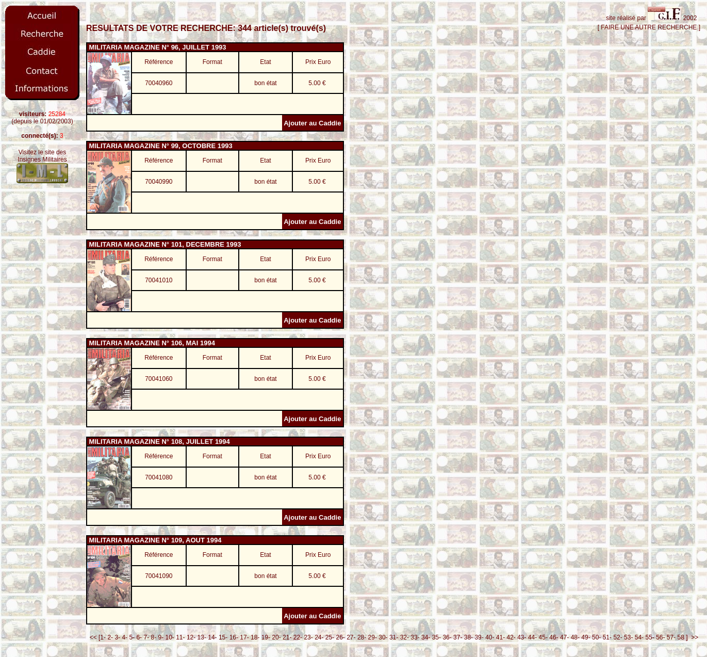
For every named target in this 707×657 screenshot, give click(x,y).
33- (414, 637)
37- (457, 637)
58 (681, 637)
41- (500, 637)
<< (91, 637)
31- (393, 637)
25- (329, 637)
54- (639, 637)
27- (351, 637)
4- (124, 637)
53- (628, 637)
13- (202, 637)
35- (436, 637)
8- (153, 637)
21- (287, 637)
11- (180, 637)
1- (103, 637)
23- (308, 637)
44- (532, 637)
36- (446, 637)
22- (297, 637)
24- (319, 637)
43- (521, 637)
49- (585, 637)
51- (607, 637)
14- (212, 637)
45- (543, 637)
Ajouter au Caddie (313, 123)
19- (265, 637)
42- (511, 637)
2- (110, 637)
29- (372, 637)
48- (575, 637)
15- (223, 637)
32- (404, 637)
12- (191, 637)
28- (361, 637)
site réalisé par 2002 (653, 18)
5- (132, 637)
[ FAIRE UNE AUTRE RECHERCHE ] (649, 27)
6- (139, 637)
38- (468, 637)
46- (553, 637)
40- (489, 637)
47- (564, 637)
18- (255, 637)
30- (383, 637)
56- (660, 637)
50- (596, 637)
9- (160, 637)
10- (170, 637)
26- (340, 637)
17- (244, 637)
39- (478, 637)
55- (649, 637)
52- (617, 637)
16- (233, 637)
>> (693, 637)
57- (671, 637)
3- (117, 637)
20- (276, 637)
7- (146, 637)
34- (425, 637)
